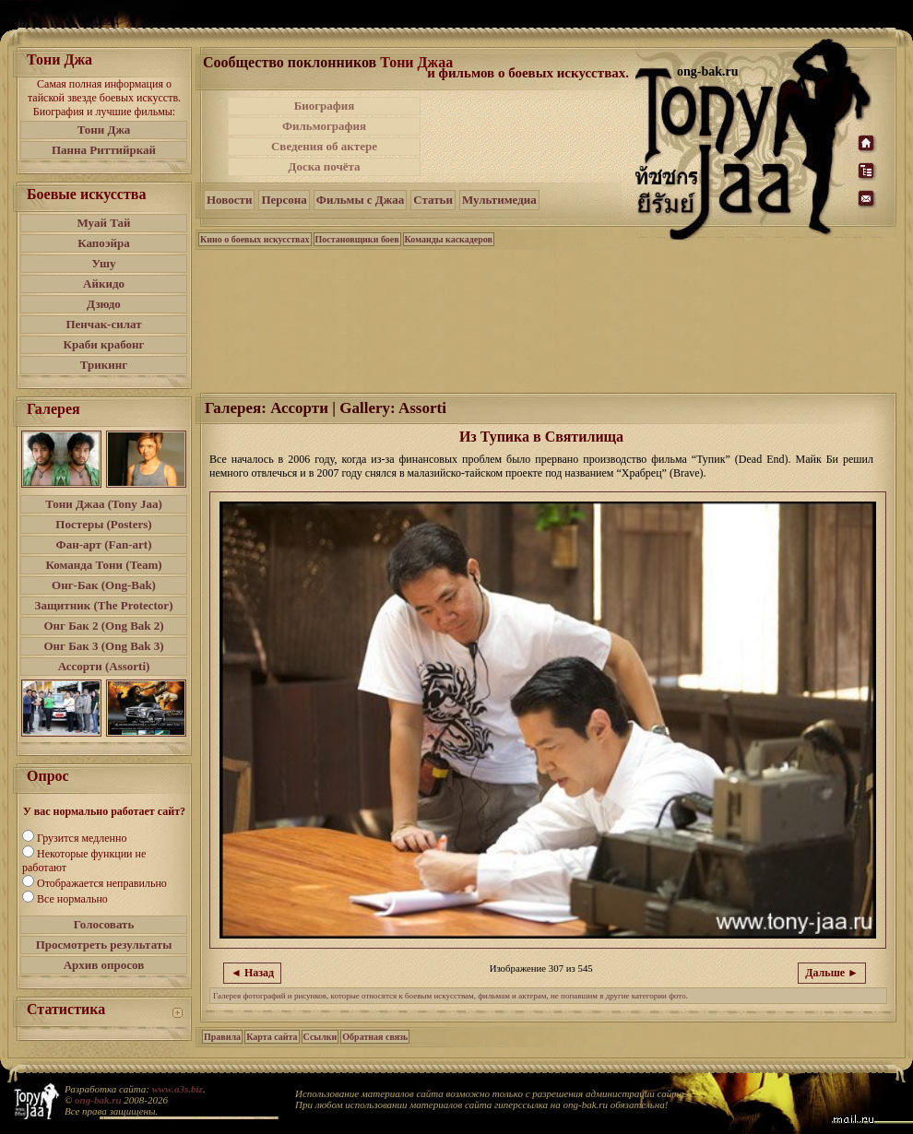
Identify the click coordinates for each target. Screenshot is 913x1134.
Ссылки (320, 1037)
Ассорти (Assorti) (104, 666)
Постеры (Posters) (103, 524)
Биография (324, 105)
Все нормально (72, 898)
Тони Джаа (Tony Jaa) (103, 504)
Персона (283, 200)
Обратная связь (375, 1037)
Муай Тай (103, 223)
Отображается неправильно (102, 883)
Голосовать (104, 924)
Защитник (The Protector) (104, 605)
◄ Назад (252, 972)
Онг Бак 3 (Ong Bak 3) (103, 646)
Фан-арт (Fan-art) (104, 544)
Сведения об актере (324, 146)
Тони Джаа (416, 62)
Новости (229, 200)
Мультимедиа (499, 200)
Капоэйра (103, 243)
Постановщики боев (357, 239)
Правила (222, 1037)
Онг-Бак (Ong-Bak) (104, 585)
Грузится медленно (81, 838)
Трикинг (103, 365)
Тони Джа (104, 129)
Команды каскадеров (448, 239)
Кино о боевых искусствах (255, 239)
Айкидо (104, 283)
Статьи (433, 200)
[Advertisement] (529, 136)
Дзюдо (104, 304)
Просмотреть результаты (104, 944)
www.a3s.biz (177, 1088)
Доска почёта (324, 166)
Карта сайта (271, 1037)
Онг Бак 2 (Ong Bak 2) (103, 625)
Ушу (104, 263)
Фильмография (324, 126)
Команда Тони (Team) (103, 565)
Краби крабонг (104, 344)
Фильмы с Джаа (360, 200)
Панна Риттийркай (104, 150)
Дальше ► (832, 972)
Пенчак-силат (103, 324)
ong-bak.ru (98, 1099)
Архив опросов (104, 965)
